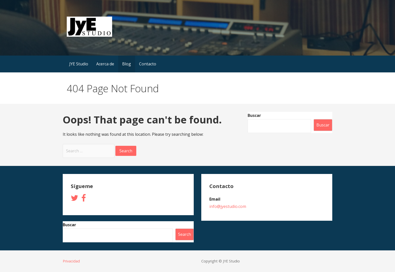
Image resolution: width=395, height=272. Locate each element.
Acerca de (105, 64)
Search (184, 234)
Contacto (147, 64)
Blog (126, 64)
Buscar (254, 115)
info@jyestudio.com (227, 206)
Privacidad (71, 261)
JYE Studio (78, 64)
